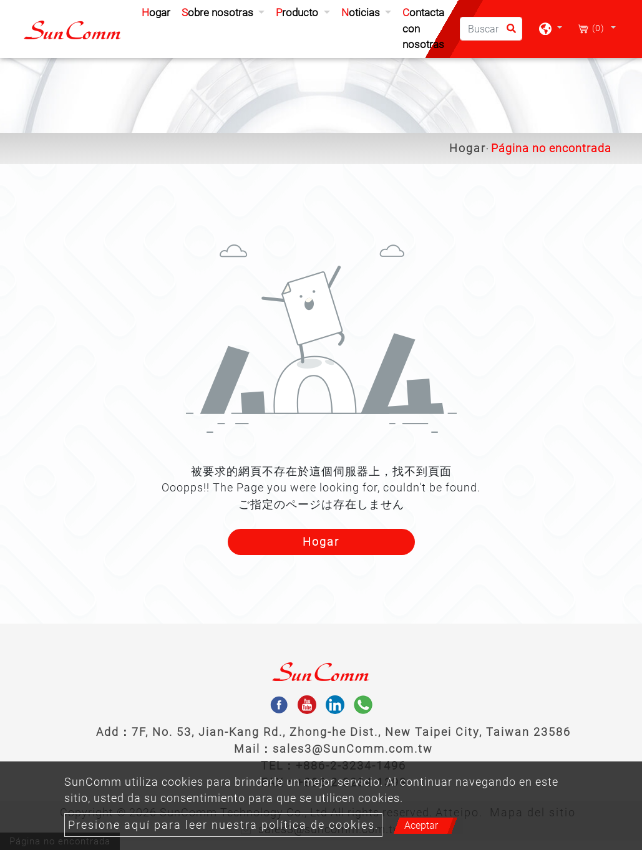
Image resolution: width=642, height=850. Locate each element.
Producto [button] (298, 12)
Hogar (158, 11)
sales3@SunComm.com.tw (353, 748)
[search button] (507, 32)
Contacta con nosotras (423, 28)
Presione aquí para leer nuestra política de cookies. (223, 825)
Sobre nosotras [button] (219, 12)
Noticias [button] (361, 12)
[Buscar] (491, 29)
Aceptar (421, 825)
